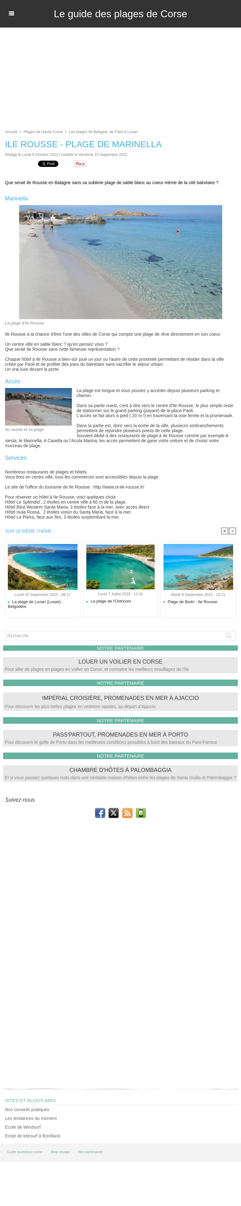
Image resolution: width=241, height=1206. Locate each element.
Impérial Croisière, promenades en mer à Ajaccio (120, 698)
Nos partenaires (90, 1152)
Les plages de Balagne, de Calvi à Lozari (103, 132)
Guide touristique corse (24, 1152)
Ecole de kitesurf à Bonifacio (33, 1135)
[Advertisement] (120, 74)
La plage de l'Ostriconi (108, 601)
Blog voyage (60, 1152)
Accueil (11, 132)
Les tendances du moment (31, 1118)
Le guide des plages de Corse (120, 13)
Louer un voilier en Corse (120, 662)
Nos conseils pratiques (27, 1109)
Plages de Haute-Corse (43, 132)
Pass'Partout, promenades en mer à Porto (120, 735)
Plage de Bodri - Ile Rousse (190, 601)
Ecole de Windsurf (23, 1127)
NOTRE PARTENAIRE (120, 648)
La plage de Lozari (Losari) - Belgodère (35, 604)
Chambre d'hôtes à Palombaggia (120, 770)
